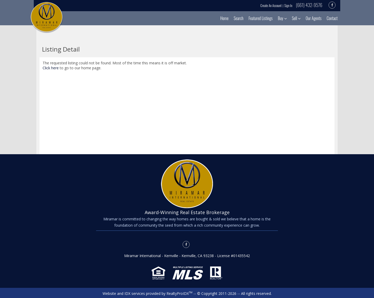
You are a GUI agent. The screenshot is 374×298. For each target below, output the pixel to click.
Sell (296, 18)
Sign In (288, 5)
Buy (282, 18)
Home (224, 18)
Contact (332, 18)
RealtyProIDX (179, 293)
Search (238, 18)
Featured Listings (261, 18)
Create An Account (271, 5)
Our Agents (314, 18)
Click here (51, 67)
